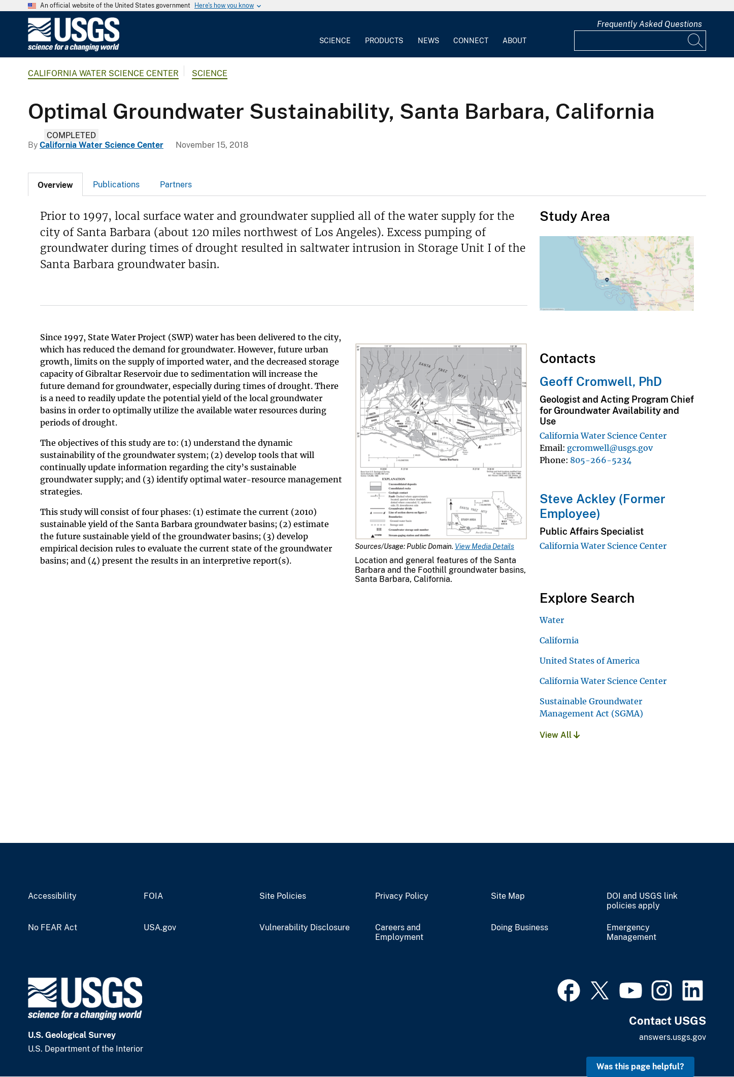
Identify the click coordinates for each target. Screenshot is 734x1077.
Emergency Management (631, 932)
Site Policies (282, 896)
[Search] (696, 40)
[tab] (55, 184)
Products (384, 41)
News (428, 41)
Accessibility (52, 896)
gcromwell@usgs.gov (610, 448)
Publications (116, 184)
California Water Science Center (103, 73)
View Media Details (484, 546)
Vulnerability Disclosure (304, 927)
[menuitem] (335, 34)
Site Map (508, 896)
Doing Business (519, 927)
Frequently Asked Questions (649, 24)
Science (335, 41)
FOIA (153, 896)
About (514, 41)
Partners (176, 184)
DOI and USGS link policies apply (642, 901)
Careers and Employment (399, 932)
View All (560, 735)
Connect (470, 41)
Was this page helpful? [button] (640, 1066)
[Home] (73, 49)
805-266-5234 (600, 460)
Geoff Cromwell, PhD (601, 381)
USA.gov (160, 927)
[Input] (640, 40)
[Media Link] (441, 442)
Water (552, 620)
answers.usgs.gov (672, 1037)
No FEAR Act (52, 927)
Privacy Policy (401, 896)
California (559, 640)
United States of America (590, 661)
